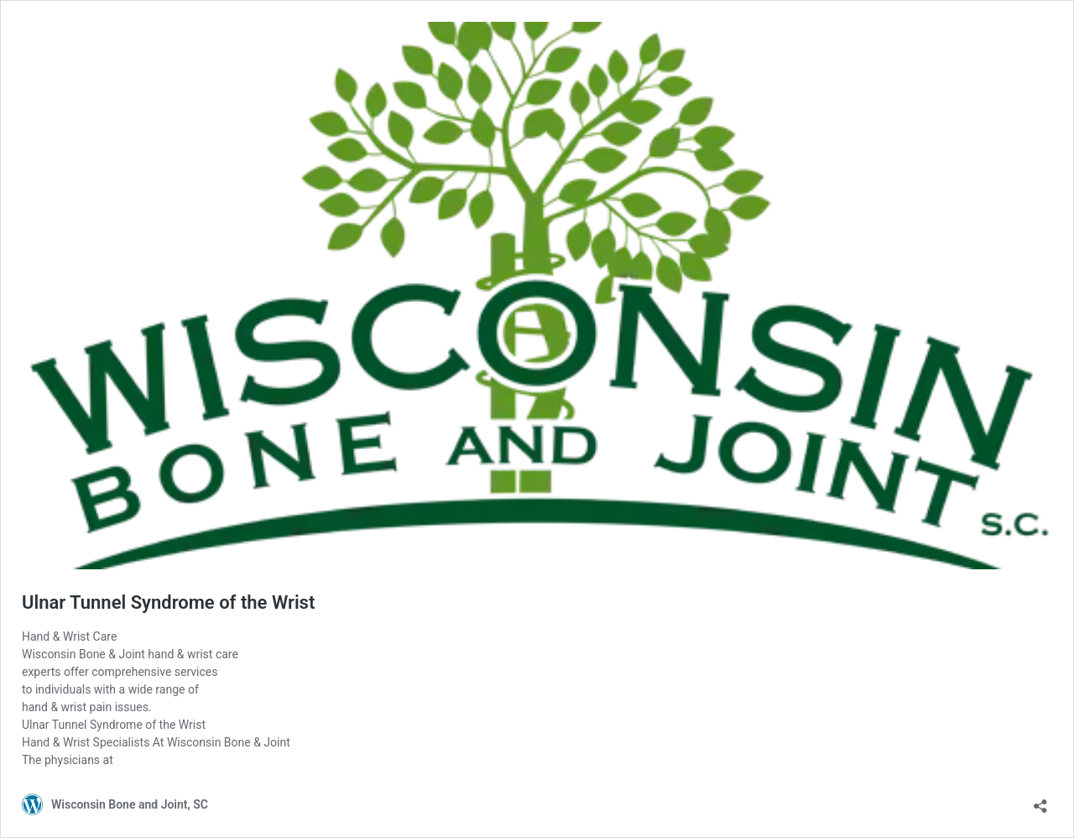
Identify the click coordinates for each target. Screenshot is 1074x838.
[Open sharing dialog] (1040, 801)
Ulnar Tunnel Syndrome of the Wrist (168, 602)
